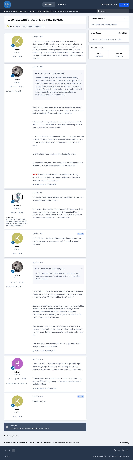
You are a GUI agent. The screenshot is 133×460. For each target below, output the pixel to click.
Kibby (12, 26)
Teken (17, 80)
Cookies (7, 456)
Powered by (119, 456)
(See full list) (122, 33)
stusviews (17, 206)
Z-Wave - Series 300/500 (36, 26)
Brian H (17, 372)
